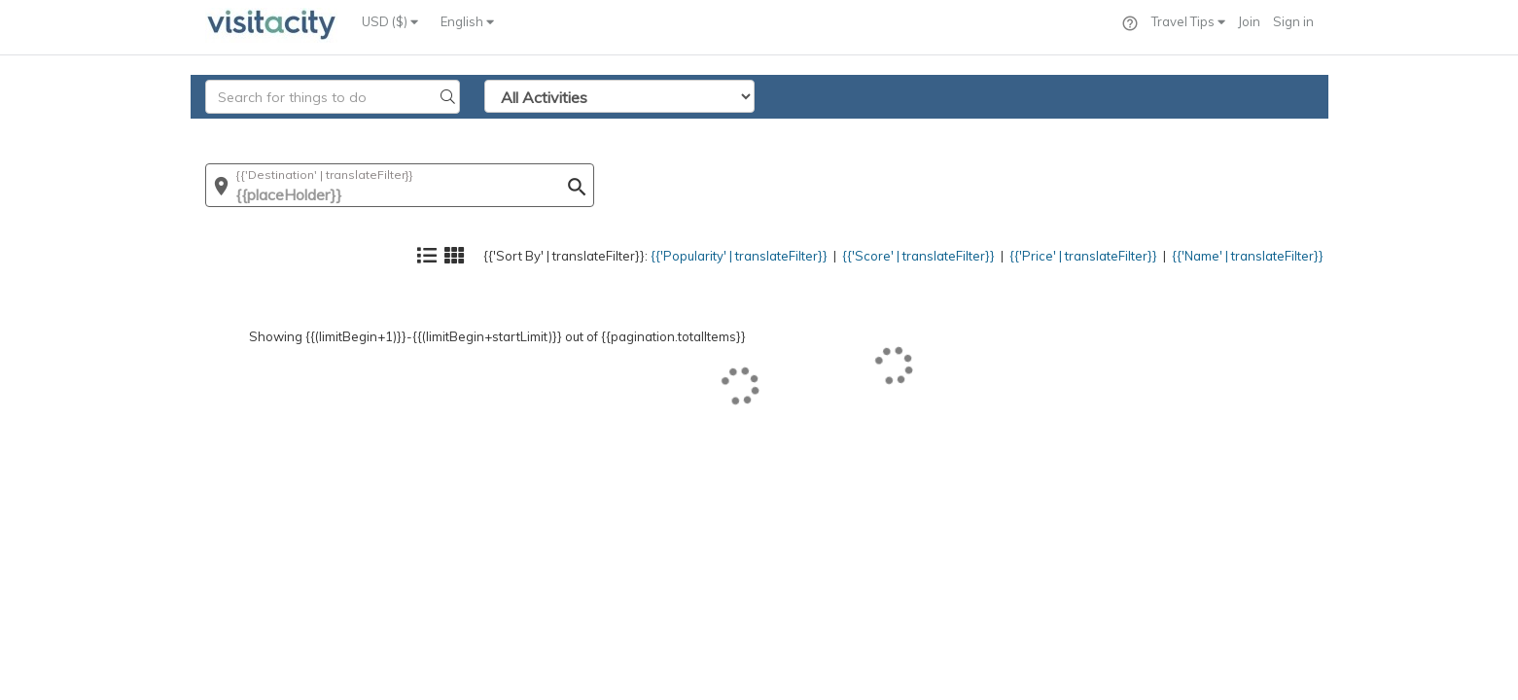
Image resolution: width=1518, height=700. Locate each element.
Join (1249, 21)
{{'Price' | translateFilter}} (1042, 131)
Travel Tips (1188, 21)
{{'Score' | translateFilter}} (853, 131)
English (467, 21)
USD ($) (390, 21)
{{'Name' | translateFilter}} (1231, 131)
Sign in (1293, 21)
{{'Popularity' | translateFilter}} (648, 131)
